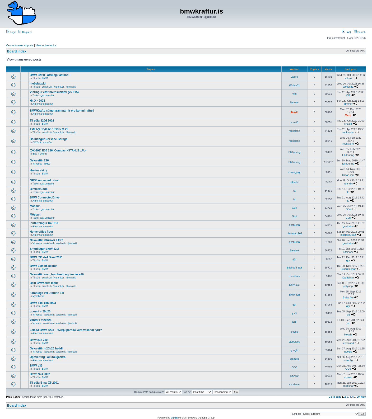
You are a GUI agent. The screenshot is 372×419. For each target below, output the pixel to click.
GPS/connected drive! (44, 180)
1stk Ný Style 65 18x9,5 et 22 (49, 129)
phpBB (174, 417)
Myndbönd (38, 296)
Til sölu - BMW (40, 78)
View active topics (46, 45)
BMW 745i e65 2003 (43, 303)
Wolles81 (294, 85)
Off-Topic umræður (42, 142)
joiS (294, 313)
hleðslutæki (38, 83)
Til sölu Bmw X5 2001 (44, 382)
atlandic (294, 182)
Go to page (335, 396)
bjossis (294, 331)
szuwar (294, 375)
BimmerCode (38, 189)
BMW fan (294, 294)
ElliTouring (294, 152)
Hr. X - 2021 (37, 100)
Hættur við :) (38, 170)
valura (294, 76)
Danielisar (294, 276)
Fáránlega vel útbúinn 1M (47, 293)
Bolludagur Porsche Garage (48, 139)
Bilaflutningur (294, 267)
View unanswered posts (19, 45)
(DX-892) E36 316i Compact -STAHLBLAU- (58, 150)
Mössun (35, 206)
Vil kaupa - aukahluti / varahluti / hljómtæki (55, 243)
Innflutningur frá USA (44, 223)
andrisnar (294, 384)
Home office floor (41, 231)
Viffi (294, 93)
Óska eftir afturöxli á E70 (46, 240)
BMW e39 (36, 365)
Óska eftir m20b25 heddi (46, 348)
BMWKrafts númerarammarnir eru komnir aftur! (62, 110)
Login (11, 32)
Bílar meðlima (40, 153)
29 (358, 396)
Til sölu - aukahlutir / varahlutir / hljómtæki (54, 86)
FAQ (346, 32)
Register (25, 32)
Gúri (294, 207)
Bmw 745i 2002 (40, 374)
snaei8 (294, 122)
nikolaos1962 (294, 233)
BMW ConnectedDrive (44, 197)
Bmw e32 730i (39, 340)
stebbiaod (294, 341)
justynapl (294, 284)
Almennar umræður (42, 104)
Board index (16, 51)
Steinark (294, 250)
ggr (294, 259)
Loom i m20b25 (40, 311)
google (294, 350)
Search (360, 32)
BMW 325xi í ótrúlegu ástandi (49, 75)
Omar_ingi (294, 172)
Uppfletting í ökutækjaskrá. (48, 357)
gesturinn (294, 224)
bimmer (294, 102)
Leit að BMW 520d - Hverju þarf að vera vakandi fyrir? (66, 330)
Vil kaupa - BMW (41, 163)
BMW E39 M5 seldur (43, 266)
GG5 (294, 367)
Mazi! (294, 112)
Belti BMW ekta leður (44, 283)
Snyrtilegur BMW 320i (44, 248)
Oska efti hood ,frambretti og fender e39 (57, 274)
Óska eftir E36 (39, 160)
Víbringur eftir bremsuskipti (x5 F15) (54, 92)
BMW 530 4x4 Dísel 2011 (46, 257)
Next (363, 396)
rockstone (294, 130)
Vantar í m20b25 (40, 320)
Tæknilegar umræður (44, 95)
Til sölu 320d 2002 (42, 120)
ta (294, 190)
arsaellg (294, 358)
